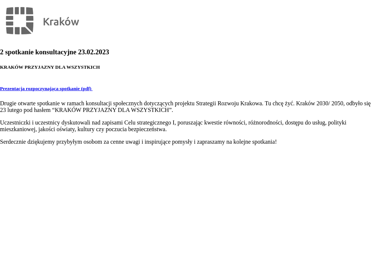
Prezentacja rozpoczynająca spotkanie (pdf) (46, 88)
